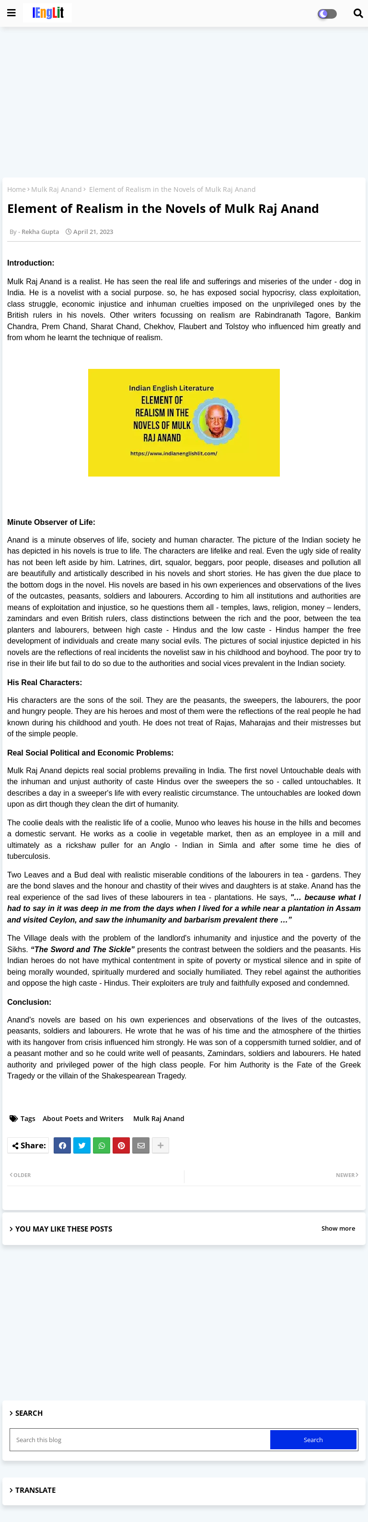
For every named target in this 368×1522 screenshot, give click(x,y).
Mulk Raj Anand (56, 189)
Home (16, 189)
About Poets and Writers (83, 1118)
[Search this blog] (141, 1439)
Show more (338, 1228)
